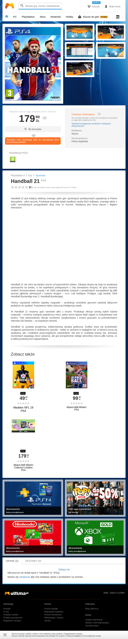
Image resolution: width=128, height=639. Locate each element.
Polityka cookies (10, 615)
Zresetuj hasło (91, 626)
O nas (6, 612)
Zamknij (5, 634)
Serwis (47, 621)
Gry (30, 175)
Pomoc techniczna (53, 615)
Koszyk (94, 6)
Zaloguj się (64, 569)
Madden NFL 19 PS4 (23, 409)
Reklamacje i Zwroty (53, 618)
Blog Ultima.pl (91, 609)
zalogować (24, 577)
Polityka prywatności (12, 618)
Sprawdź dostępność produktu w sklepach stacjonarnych (91, 125)
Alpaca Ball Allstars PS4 (76, 408)
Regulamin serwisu (12, 621)
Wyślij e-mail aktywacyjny (97, 623)
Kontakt (6, 609)
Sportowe (40, 175)
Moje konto (112, 6)
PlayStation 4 (18, 175)
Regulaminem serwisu (73, 634)
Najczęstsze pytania (53, 612)
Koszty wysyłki (51, 609)
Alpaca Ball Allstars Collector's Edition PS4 (23, 467)
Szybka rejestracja (93, 620)
